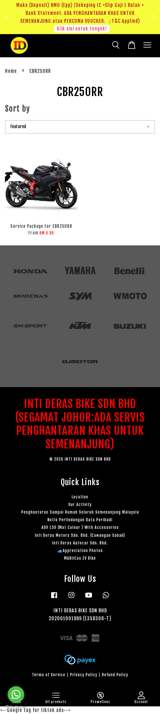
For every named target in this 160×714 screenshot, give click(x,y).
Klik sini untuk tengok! (82, 28)
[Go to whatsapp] (16, 694)
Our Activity (80, 504)
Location (80, 496)
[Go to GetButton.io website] (16, 707)
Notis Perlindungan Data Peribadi (80, 519)
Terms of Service (48, 674)
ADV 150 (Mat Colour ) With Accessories (80, 527)
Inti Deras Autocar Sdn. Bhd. (80, 542)
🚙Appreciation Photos (80, 550)
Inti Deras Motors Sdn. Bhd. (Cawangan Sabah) (80, 535)
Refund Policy (115, 674)
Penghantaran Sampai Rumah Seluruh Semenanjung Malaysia (80, 512)
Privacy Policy (83, 674)
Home (11, 71)
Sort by (17, 109)
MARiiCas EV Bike (80, 558)
